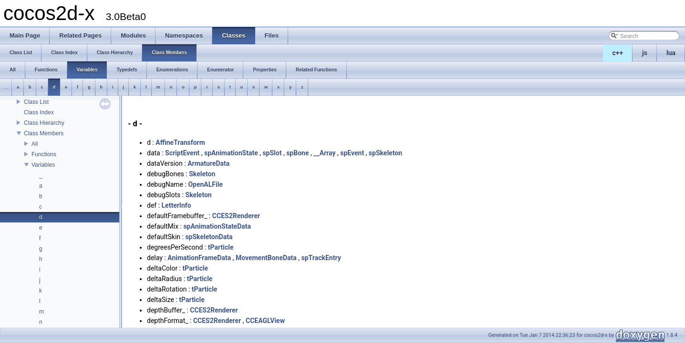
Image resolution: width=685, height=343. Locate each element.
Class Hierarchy (44, 123)
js (644, 53)
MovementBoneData (266, 258)
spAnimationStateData (217, 226)
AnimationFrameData (199, 258)
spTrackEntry (321, 258)
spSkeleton (385, 153)
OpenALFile (205, 184)
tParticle (221, 247)
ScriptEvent (182, 153)
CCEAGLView (265, 320)
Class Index (39, 112)
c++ (617, 53)
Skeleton (202, 174)
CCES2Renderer (236, 216)
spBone (297, 153)
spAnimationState (231, 153)
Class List (36, 102)
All (34, 144)
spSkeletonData (208, 237)
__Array (324, 153)
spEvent (352, 153)
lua (670, 53)
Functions (43, 154)
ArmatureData (208, 163)
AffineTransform (180, 142)
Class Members (43, 133)
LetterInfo (176, 205)
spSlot (271, 153)
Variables (43, 164)
